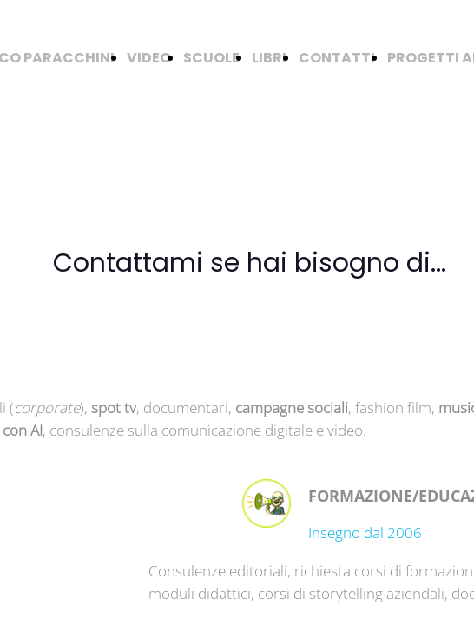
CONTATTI (337, 58)
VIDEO (149, 58)
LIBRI (269, 58)
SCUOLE (211, 58)
